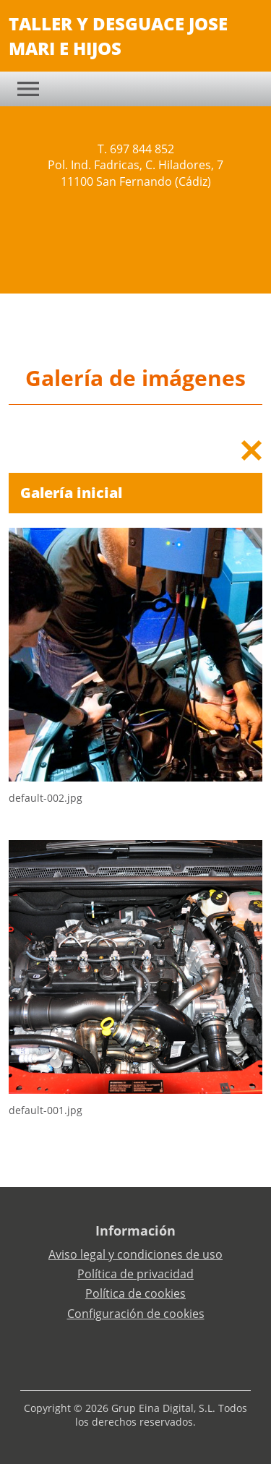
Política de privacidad (135, 1274)
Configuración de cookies (136, 1314)
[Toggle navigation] (28, 89)
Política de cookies (135, 1293)
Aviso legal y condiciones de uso (135, 1254)
